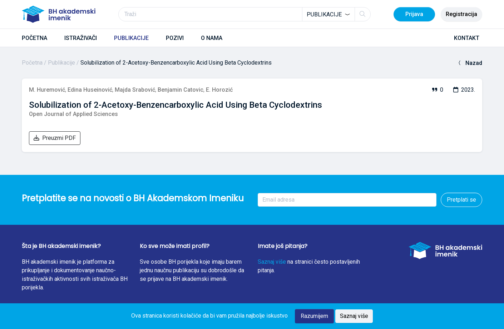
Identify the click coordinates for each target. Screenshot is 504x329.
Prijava (414, 14)
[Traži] (244, 14)
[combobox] (328, 14)
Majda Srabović (135, 89)
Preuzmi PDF (55, 138)
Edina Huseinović (90, 89)
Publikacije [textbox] (324, 14)
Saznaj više (272, 261)
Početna (32, 62)
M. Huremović (47, 89)
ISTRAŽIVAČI (80, 38)
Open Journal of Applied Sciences (73, 114)
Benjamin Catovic (180, 89)
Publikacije (61, 62)
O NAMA (211, 38)
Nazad (469, 63)
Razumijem (314, 316)
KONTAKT (466, 38)
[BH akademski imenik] (58, 14)
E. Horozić (219, 89)
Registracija (461, 14)
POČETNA (34, 38)
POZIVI (175, 38)
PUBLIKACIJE (131, 38)
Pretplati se (461, 199)
